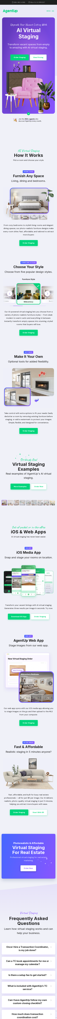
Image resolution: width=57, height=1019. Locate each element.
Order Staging (20, 57)
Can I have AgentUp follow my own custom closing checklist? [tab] (30, 1002)
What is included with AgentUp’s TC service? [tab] (30, 988)
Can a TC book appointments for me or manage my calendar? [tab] (29, 963)
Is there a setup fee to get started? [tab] (30, 975)
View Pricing (38, 57)
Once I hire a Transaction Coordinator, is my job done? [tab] (29, 949)
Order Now (38, 486)
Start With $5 (38, 812)
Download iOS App (19, 616)
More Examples (20, 486)
